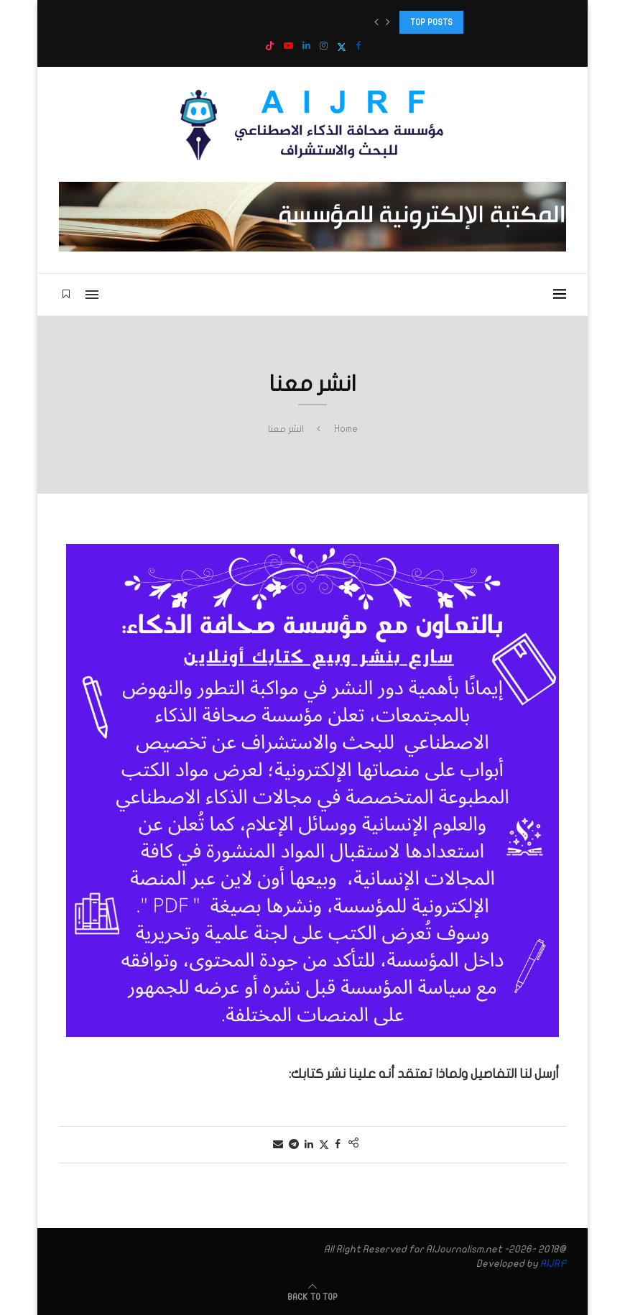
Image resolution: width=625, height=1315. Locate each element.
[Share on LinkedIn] (309, 1144)
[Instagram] (324, 46)
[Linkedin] (306, 46)
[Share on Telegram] (294, 1144)
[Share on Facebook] (338, 1144)
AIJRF (553, 1263)
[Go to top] (312, 1296)
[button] (376, 22)
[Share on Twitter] (324, 1144)
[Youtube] (288, 46)
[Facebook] (358, 46)
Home (346, 429)
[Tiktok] (269, 47)
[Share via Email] (278, 1144)
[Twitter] (341, 47)
